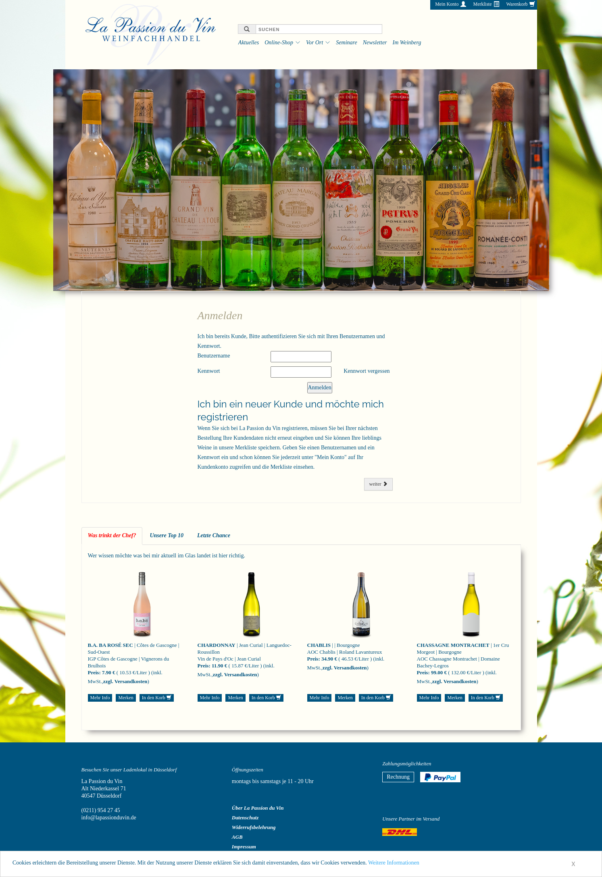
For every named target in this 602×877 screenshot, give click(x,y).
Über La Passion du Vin (258, 808)
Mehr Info (100, 697)
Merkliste (482, 4)
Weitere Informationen (393, 865)
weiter (378, 484)
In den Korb (156, 697)
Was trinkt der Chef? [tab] (112, 535)
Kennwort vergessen (367, 371)
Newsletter (375, 42)
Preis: (94, 672)
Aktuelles (248, 42)
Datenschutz (245, 818)
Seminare (346, 42)
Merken (125, 697)
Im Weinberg (407, 42)
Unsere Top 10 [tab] (166, 535)
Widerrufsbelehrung (254, 827)
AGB (237, 837)
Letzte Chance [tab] (213, 535)
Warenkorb (516, 4)
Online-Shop (279, 42)
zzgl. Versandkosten (125, 681)
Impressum (244, 847)
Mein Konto (446, 4)
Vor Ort (314, 42)
